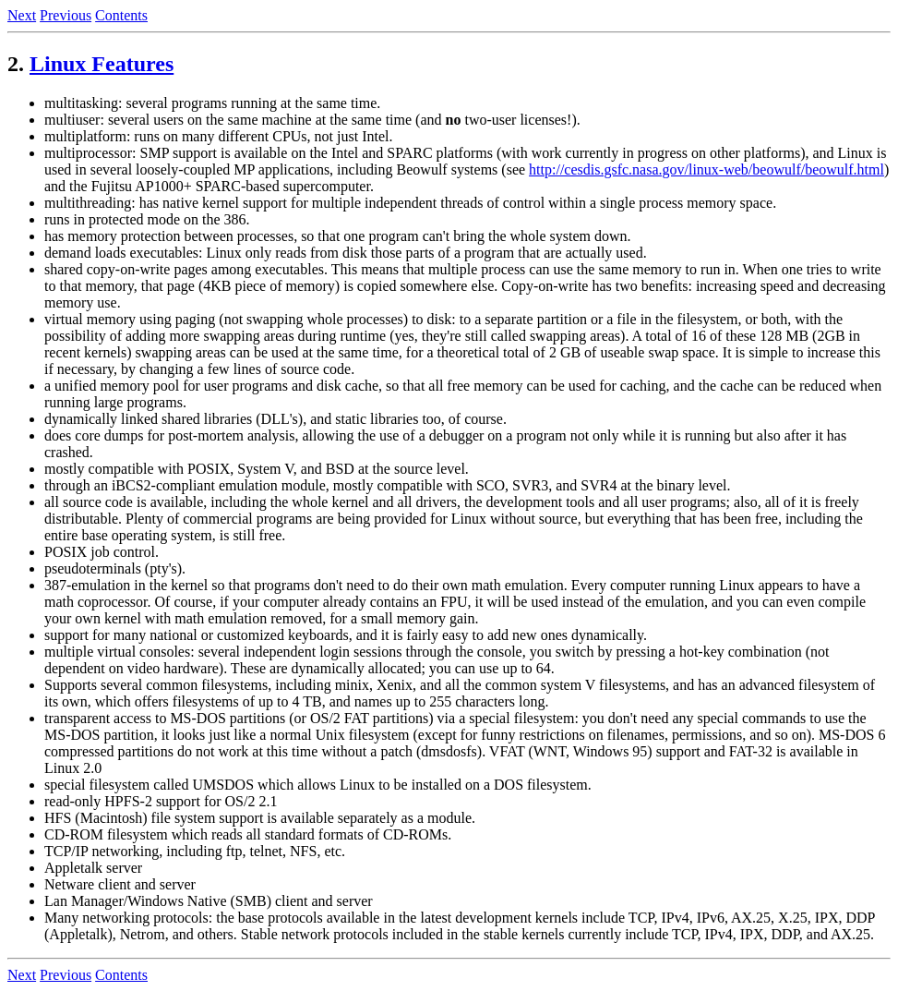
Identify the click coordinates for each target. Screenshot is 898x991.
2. (15, 64)
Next (21, 15)
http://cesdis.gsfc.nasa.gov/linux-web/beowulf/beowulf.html (706, 169)
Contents (121, 15)
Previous (65, 15)
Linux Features (102, 64)
